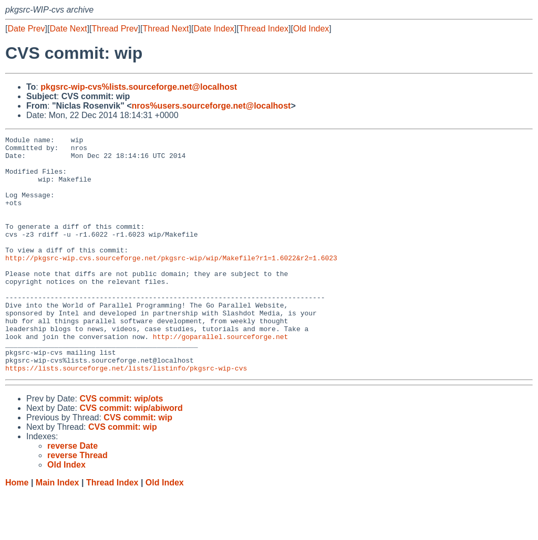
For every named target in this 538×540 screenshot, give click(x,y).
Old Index (311, 28)
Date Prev (26, 28)
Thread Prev (115, 28)
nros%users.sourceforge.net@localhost (211, 105)
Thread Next (165, 28)
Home (16, 529)
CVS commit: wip (138, 464)
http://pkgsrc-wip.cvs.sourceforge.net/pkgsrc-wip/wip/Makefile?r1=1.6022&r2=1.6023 (171, 283)
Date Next (68, 28)
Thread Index (263, 28)
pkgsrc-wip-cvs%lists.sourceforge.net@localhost (138, 86)
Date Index (213, 28)
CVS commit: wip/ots (121, 445)
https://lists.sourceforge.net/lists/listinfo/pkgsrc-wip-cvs (126, 415)
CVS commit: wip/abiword (130, 455)
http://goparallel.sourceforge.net (220, 377)
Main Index (57, 529)
